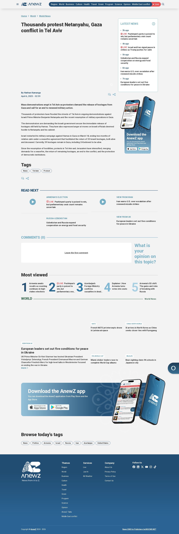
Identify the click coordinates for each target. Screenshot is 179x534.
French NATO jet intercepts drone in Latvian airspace (106, 329)
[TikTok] (155, 467)
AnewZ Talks (67, 512)
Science (118, 4)
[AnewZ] (31, 472)
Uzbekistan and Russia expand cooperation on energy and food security (135, 60)
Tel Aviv (35, 171)
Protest (47, 171)
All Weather (88, 476)
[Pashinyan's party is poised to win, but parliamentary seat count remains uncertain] (32, 202)
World (61, 4)
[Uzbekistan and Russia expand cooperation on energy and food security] (32, 223)
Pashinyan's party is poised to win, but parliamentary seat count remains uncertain (138, 36)
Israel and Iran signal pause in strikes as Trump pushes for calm (138, 48)
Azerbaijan (88, 443)
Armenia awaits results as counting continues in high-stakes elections (38, 287)
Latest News (138, 24)
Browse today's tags (42, 434)
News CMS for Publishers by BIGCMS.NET (139, 529)
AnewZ (33, 529)
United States (102, 443)
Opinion (127, 4)
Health (87, 4)
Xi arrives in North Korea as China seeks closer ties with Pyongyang (141, 329)
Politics (35, 443)
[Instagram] (150, 467)
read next (30, 190)
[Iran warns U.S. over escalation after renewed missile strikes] (102, 202)
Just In (86, 472)
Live (85, 467)
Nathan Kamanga (32, 92)
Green (101, 4)
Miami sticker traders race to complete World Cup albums (104, 361)
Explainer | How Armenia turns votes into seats (119, 286)
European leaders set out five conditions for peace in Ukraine (135, 83)
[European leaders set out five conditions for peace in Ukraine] (102, 222)
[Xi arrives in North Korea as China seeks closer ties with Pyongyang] (142, 315)
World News (45, 16)
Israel (58, 443)
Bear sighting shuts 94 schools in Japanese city (141, 361)
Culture (79, 4)
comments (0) (33, 237)
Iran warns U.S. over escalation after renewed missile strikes (137, 72)
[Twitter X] (142, 467)
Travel (94, 4)
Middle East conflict (141, 4)
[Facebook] (134, 467)
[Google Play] (144, 149)
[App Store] (132, 149)
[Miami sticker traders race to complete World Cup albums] (107, 347)
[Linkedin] (138, 467)
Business (70, 4)
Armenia (47, 443)
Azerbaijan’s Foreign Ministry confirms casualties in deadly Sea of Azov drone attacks (93, 287)
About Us (109, 467)
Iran (77, 443)
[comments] (109, 94)
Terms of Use (110, 476)
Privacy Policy (111, 472)
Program (109, 4)
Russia (68, 443)
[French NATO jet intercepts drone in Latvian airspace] (107, 315)
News (25, 171)
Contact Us (109, 481)
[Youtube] (146, 467)
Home (24, 16)
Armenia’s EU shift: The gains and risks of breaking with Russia (149, 287)
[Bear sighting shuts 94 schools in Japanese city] (142, 347)
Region (54, 4)
